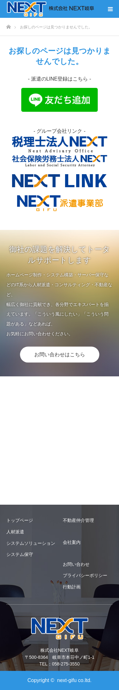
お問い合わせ (76, 564)
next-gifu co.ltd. (74, 680)
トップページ (19, 520)
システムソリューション (30, 543)
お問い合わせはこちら (59, 354)
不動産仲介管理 (78, 520)
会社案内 (72, 542)
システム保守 (19, 554)
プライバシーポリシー (85, 575)
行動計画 (72, 586)
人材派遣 (15, 531)
